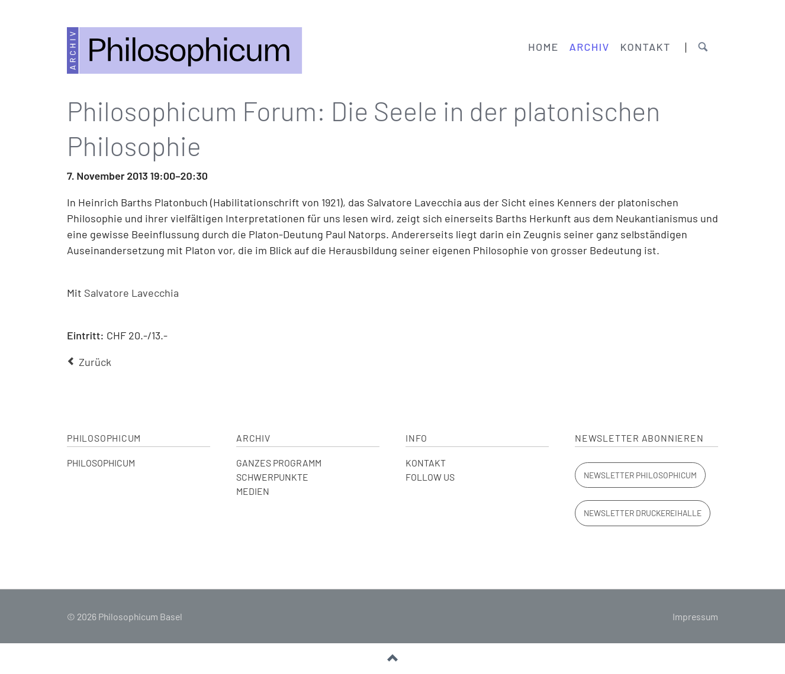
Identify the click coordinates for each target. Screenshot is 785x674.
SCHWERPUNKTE (272, 476)
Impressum (695, 616)
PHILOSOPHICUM (101, 462)
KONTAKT (426, 462)
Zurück (95, 361)
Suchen (703, 47)
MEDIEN (252, 491)
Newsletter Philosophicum (640, 475)
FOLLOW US (430, 476)
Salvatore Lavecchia (131, 292)
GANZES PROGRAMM (278, 462)
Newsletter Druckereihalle (643, 513)
